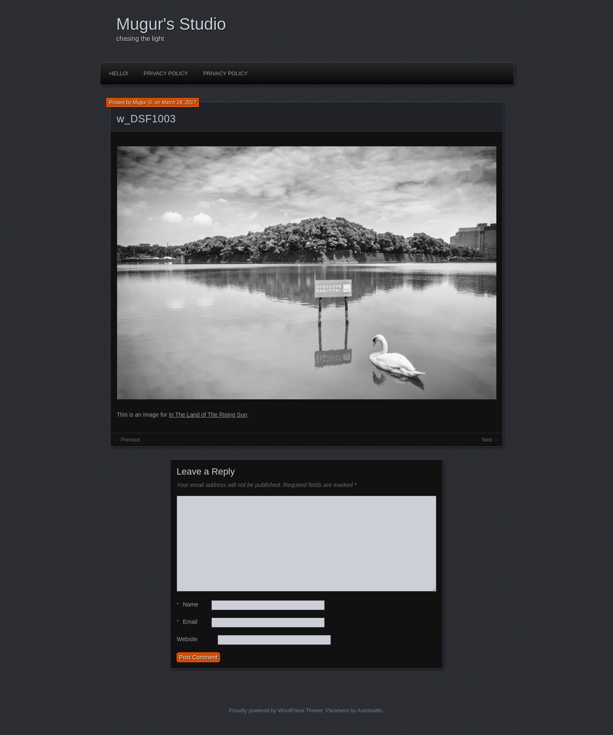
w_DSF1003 (146, 118)
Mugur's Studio (171, 24)
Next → (490, 440)
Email (187, 622)
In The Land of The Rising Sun (208, 414)
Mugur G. (143, 102)
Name (187, 604)
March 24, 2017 (179, 102)
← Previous (127, 440)
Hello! (118, 73)
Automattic (370, 710)
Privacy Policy (166, 73)
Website (187, 639)
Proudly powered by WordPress (266, 710)
